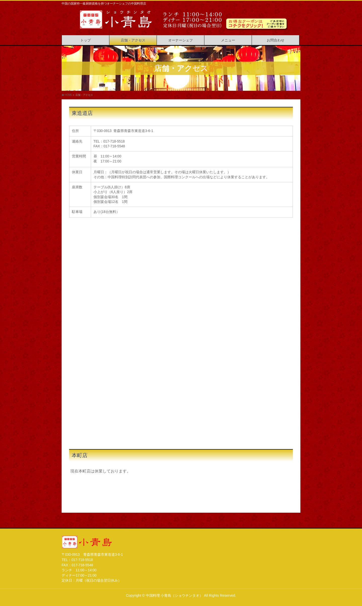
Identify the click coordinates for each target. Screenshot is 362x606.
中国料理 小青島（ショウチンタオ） (174, 595)
